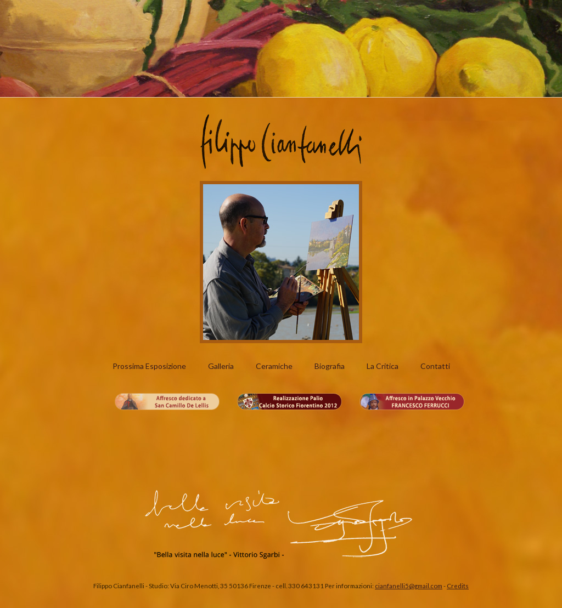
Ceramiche (274, 366)
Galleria (221, 366)
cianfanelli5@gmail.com (408, 585)
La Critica (382, 366)
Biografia (329, 366)
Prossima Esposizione (149, 366)
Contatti (435, 366)
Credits (458, 585)
